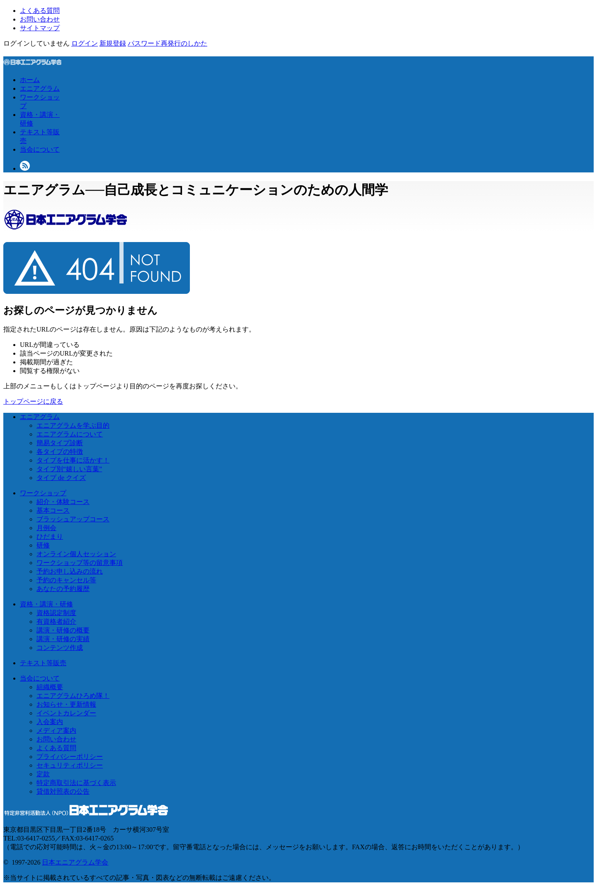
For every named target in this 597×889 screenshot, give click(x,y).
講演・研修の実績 (63, 638)
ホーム (30, 79)
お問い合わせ (40, 19)
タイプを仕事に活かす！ (72, 460)
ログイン (84, 43)
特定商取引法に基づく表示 (76, 782)
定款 (43, 774)
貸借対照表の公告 (63, 791)
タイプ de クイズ (61, 477)
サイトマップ (40, 27)
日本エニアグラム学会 (75, 862)
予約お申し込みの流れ (69, 571)
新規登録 (113, 43)
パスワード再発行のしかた (167, 43)
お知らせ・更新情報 (66, 704)
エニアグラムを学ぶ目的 (72, 425)
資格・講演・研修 (46, 604)
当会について (40, 149)
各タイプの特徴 (59, 451)
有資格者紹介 (56, 621)
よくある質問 (40, 10)
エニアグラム (40, 88)
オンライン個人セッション (76, 553)
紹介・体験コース (63, 501)
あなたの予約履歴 (63, 588)
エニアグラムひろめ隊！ (72, 695)
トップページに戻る (33, 401)
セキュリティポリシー (69, 765)
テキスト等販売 (43, 662)
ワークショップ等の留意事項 (79, 562)
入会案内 (49, 721)
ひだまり (49, 536)
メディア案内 (56, 730)
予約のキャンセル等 (66, 580)
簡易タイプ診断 (59, 442)
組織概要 (49, 686)
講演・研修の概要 (63, 630)
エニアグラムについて (69, 434)
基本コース (53, 510)
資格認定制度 (56, 612)
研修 (43, 545)
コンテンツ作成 (59, 647)
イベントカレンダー (66, 713)
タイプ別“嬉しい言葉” (69, 468)
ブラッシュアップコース (72, 519)
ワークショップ (43, 493)
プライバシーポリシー (69, 756)
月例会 (46, 527)
